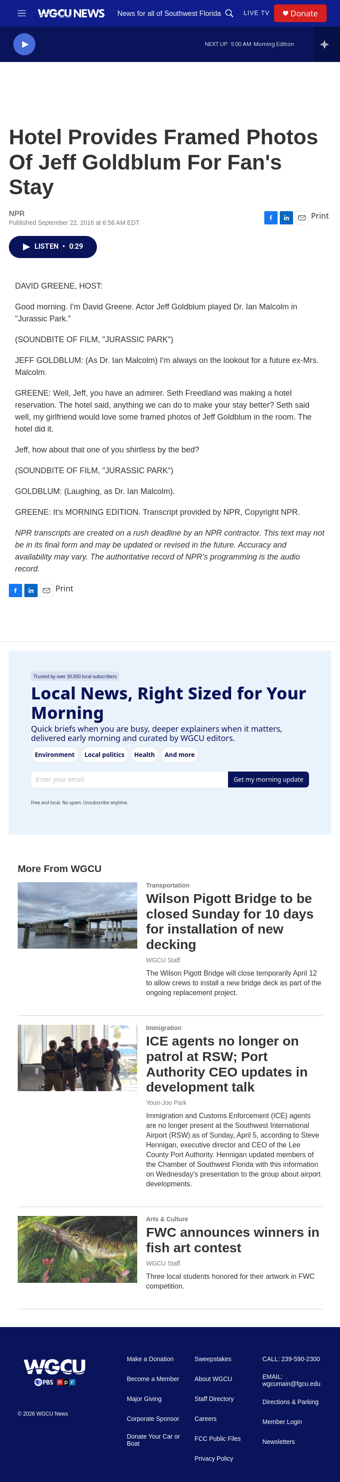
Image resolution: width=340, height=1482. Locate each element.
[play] (24, 44)
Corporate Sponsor (153, 1419)
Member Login (282, 1422)
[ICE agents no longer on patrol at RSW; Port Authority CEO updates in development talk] (77, 1058)
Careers (206, 1419)
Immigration (164, 1027)
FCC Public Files (218, 1439)
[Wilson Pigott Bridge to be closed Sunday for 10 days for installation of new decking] (77, 915)
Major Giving (144, 1399)
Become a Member (153, 1379)
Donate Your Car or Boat (153, 1440)
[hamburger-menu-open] (21, 13)
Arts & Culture (167, 1219)
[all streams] (327, 44)
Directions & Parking (291, 1402)
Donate (304, 13)
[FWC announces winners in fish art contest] (77, 1249)
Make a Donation (150, 1359)
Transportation (167, 885)
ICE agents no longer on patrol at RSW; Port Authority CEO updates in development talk (227, 1064)
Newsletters (279, 1442)
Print (320, 215)
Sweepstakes (213, 1359)
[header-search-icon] (229, 13)
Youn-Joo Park (166, 1102)
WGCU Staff (163, 960)
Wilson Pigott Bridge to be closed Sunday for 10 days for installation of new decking (229, 921)
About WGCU (213, 1379)
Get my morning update (269, 779)
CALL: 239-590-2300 (291, 1359)
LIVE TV (256, 12)
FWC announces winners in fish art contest (233, 1240)
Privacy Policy (214, 1458)
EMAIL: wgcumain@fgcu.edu (292, 1380)
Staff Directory (214, 1399)
